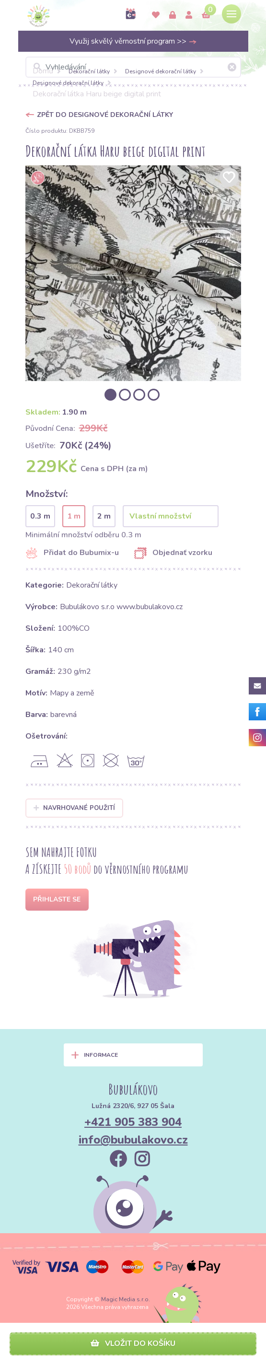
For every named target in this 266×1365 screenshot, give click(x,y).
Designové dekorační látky (160, 71)
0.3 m (40, 516)
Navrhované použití (75, 808)
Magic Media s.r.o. (125, 1299)
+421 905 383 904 (133, 1122)
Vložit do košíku (133, 1343)
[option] (133, 273)
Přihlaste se (57, 899)
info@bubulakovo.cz (133, 1139)
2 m (104, 516)
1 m (74, 516)
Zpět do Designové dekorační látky (105, 114)
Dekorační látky (89, 71)
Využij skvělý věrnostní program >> (133, 41)
